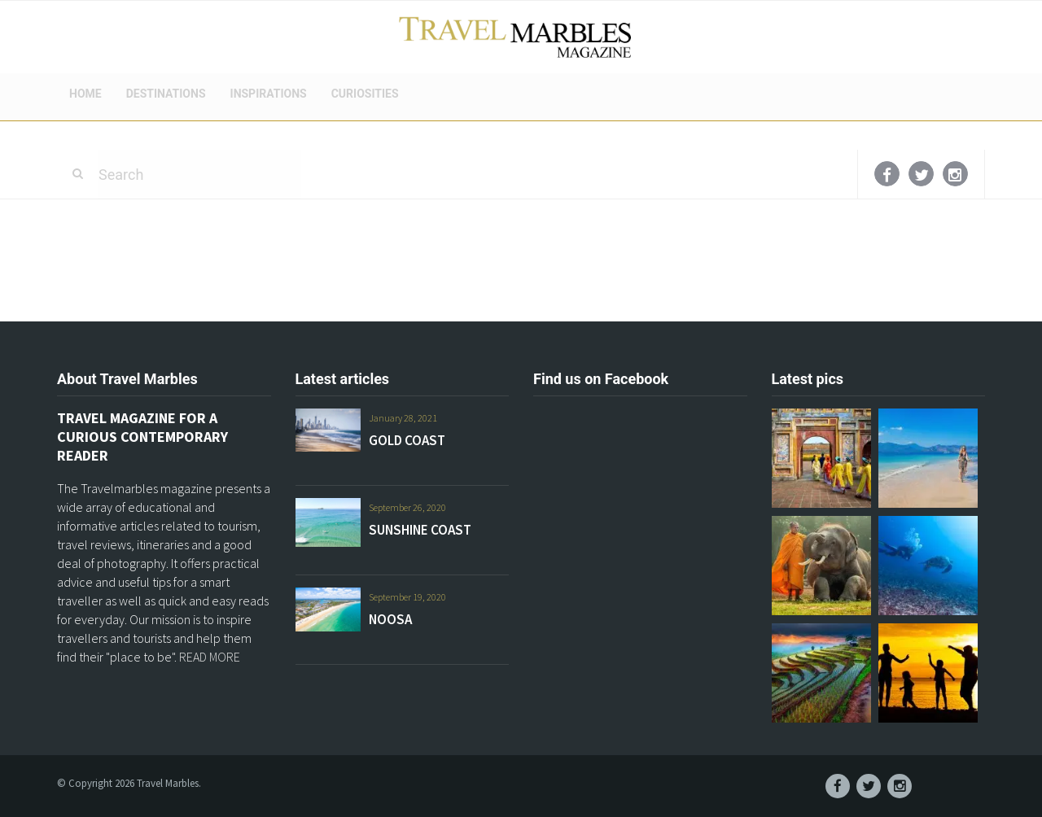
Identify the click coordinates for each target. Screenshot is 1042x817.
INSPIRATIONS (268, 93)
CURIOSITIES (365, 93)
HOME (85, 93)
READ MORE (209, 657)
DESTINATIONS (166, 93)
